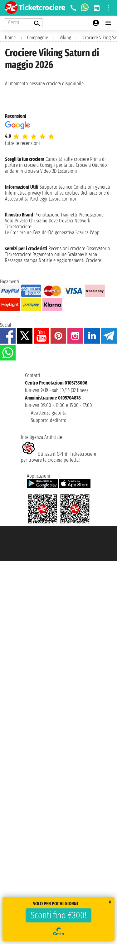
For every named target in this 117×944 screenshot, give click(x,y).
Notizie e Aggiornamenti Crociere (70, 260)
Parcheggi (38, 199)
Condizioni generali (92, 187)
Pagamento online (49, 254)
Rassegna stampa (21, 260)
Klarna (91, 254)
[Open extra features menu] (23, 22)
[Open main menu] (108, 23)
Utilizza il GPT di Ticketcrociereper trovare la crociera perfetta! (58, 457)
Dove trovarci (61, 221)
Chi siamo (38, 221)
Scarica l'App (88, 233)
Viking (65, 38)
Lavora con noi (62, 199)
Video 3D (48, 171)
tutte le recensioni (22, 143)
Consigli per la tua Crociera (65, 165)
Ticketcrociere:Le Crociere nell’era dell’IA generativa (39, 230)
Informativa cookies (60, 193)
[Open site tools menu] (108, 8)
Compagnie (37, 38)
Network (82, 221)
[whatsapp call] (85, 7)
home (10, 38)
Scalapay (76, 254)
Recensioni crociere (66, 248)
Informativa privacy (23, 193)
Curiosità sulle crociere (67, 159)
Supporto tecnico (56, 187)
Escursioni (67, 171)
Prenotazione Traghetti (55, 215)
